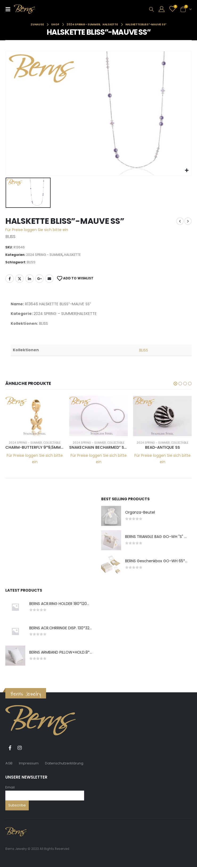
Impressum (29, 763)
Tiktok (30, 748)
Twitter (19, 278)
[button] (175, 383)
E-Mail (49, 278)
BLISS (31, 262)
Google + (39, 278)
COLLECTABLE (51, 443)
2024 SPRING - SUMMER (44, 254)
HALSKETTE (72, 254)
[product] (34, 416)
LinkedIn (29, 278)
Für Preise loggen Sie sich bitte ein (36, 229)
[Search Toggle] (151, 9)
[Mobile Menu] (9, 9)
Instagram (20, 748)
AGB (9, 763)
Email (10, 787)
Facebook (9, 278)
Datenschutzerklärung (64, 763)
